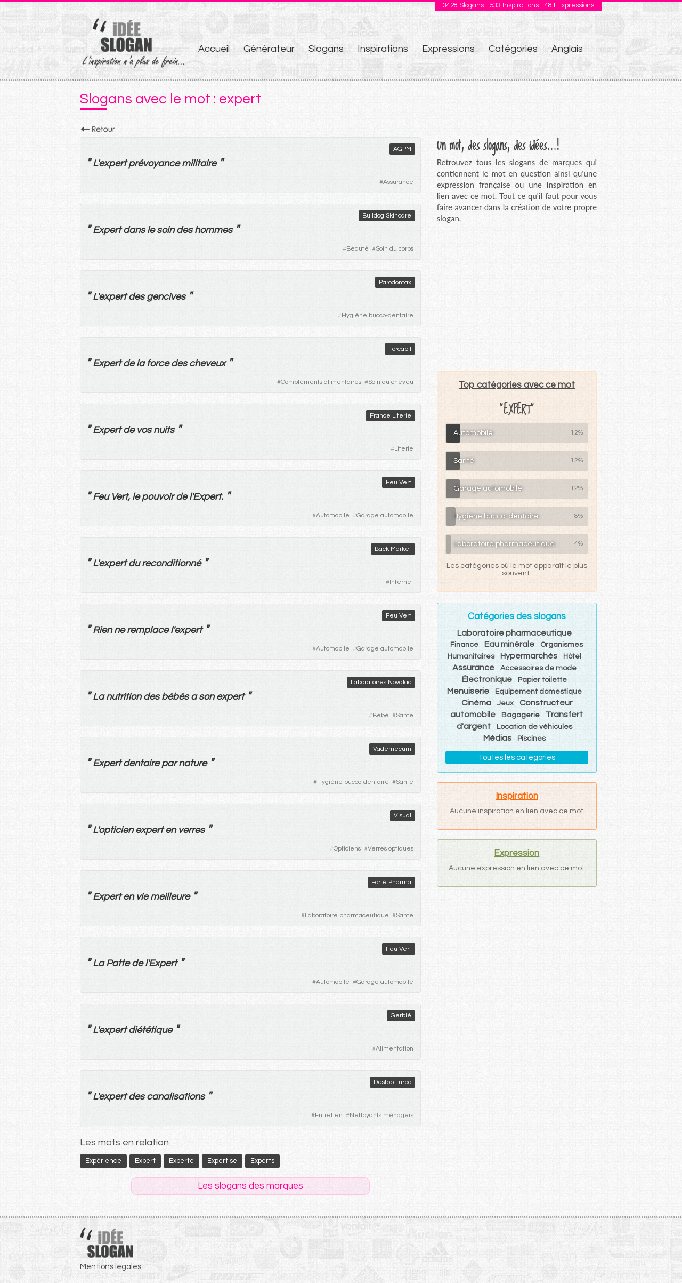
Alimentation (394, 1048)
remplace (147, 630)
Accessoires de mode (538, 668)
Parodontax (395, 282)
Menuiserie (468, 691)
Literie (403, 448)
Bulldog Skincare (386, 215)
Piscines (531, 738)
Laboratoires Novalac (381, 682)
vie (142, 897)
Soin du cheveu (390, 382)
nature (192, 763)
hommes (213, 230)
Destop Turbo (392, 1082)
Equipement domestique (538, 691)
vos (143, 430)
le (151, 230)
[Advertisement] (517, 297)
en (170, 830)
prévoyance (154, 163)
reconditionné (171, 563)
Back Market (393, 549)
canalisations (176, 1097)
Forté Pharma (391, 882)
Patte (117, 963)
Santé (404, 715)
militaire (199, 163)
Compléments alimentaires (321, 382)
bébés (175, 697)
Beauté (357, 248)
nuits (163, 430)
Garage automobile (384, 515)
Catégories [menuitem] (513, 49)
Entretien (329, 1115)
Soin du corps (394, 248)
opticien (116, 830)
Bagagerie (520, 715)
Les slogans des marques (250, 1186)
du (134, 563)
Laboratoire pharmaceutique (347, 915)
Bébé (380, 715)
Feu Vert (398, 482)
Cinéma (476, 703)
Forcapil (399, 349)
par (168, 763)
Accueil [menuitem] (214, 49)
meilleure (170, 897)
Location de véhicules (534, 727)
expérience (103, 1161)
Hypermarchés (528, 656)
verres (191, 830)
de (128, 363)
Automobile (333, 515)
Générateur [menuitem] (269, 49)
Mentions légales (110, 1267)
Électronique (487, 679)
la (140, 363)
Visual (402, 815)
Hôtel (572, 656)
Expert (107, 230)
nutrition (123, 697)
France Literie (390, 415)
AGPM (402, 149)
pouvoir (158, 497)
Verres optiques (390, 848)
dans (134, 230)
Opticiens (347, 848)
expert (112, 163)
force (158, 363)
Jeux (505, 703)
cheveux (207, 363)
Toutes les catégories (516, 757)
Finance (464, 644)
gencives (166, 297)
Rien (102, 630)
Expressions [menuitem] (448, 49)
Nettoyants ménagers (381, 1115)
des (184, 230)
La (98, 697)
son (206, 697)
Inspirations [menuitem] (383, 49)
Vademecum (392, 748)
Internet (401, 582)
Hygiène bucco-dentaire (377, 315)
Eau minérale (509, 644)
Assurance (398, 182)
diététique (150, 1030)
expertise (222, 1161)
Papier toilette (542, 680)
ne (119, 630)
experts (262, 1161)
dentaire (141, 763)
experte (181, 1161)
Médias (497, 738)
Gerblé (401, 1015)
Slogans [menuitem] (326, 49)
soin (165, 230)
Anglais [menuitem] (567, 49)
